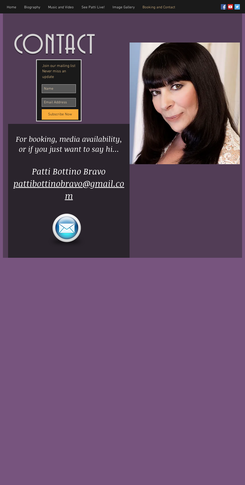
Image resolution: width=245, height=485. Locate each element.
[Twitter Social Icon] (237, 7)
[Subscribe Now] (60, 114)
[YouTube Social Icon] (230, 7)
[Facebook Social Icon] (223, 7)
